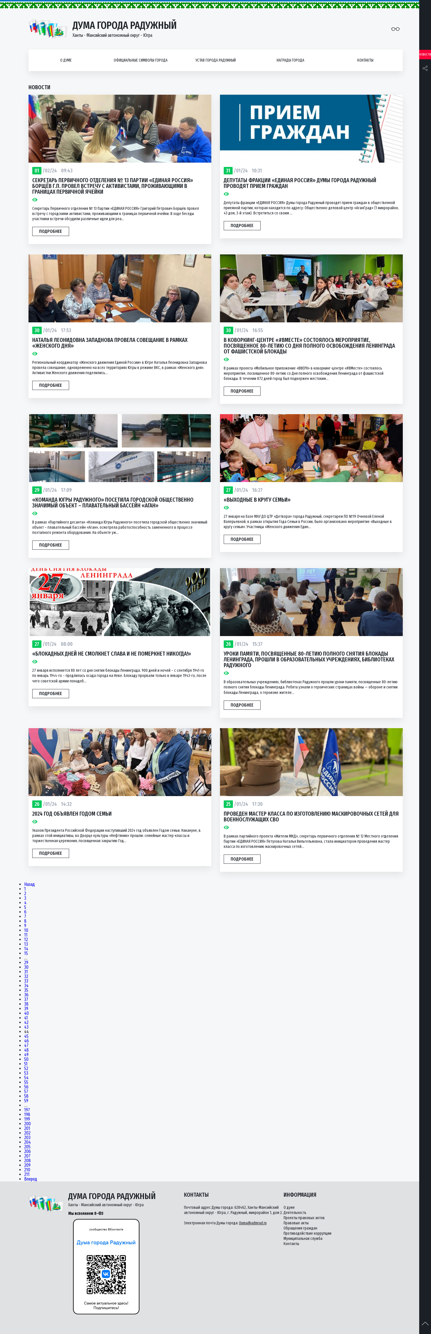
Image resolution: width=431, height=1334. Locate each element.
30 (26, 967)
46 (26, 1041)
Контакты (365, 60)
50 (26, 1059)
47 (26, 1045)
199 (27, 1119)
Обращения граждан (300, 1228)
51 (26, 1064)
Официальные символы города (141, 60)
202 (27, 1133)
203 (27, 1137)
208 (27, 1160)
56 (26, 1087)
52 (26, 1068)
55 (26, 1082)
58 (26, 1096)
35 (26, 990)
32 (26, 976)
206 (27, 1151)
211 (27, 1174)
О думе (66, 60)
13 (26, 944)
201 (27, 1128)
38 (26, 1004)
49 (26, 1055)
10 (26, 930)
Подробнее (50, 231)
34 (26, 985)
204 (27, 1142)
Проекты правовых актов (304, 1217)
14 (26, 949)
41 (26, 1018)
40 (26, 1013)
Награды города (290, 60)
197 (27, 1110)
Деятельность (295, 1212)
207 (27, 1156)
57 (26, 1091)
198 (27, 1114)
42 (26, 1022)
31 (26, 972)
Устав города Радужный (215, 60)
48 (26, 1050)
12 (26, 939)
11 (26, 935)
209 (27, 1165)
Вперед (30, 1179)
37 (26, 999)
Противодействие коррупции (307, 1233)
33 (26, 981)
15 (26, 953)
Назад (29, 884)
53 (26, 1073)
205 (27, 1147)
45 (26, 1036)
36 (26, 995)
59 (26, 1101)
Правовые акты (296, 1223)
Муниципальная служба (303, 1238)
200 (27, 1124)
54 (26, 1078)
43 (26, 1027)
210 (27, 1170)
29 (26, 962)
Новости (425, 54)
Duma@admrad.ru (253, 1223)
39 (26, 1008)
